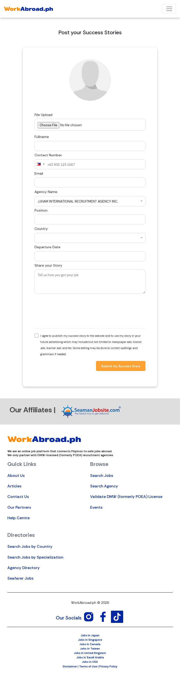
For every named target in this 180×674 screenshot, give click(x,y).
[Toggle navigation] (169, 9)
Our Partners (19, 507)
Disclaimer (70, 666)
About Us (16, 475)
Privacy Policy (108, 666)
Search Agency (104, 486)
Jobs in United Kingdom (90, 653)
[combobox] (40, 164)
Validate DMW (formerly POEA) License (126, 496)
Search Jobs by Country (29, 546)
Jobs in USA (90, 661)
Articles (14, 486)
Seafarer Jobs (20, 578)
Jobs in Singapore (90, 639)
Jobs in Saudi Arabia (90, 657)
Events (96, 507)
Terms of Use (88, 666)
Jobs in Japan (90, 635)
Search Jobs (101, 475)
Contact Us (18, 496)
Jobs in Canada (90, 644)
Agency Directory (23, 567)
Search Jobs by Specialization (35, 557)
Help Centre (18, 517)
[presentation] (72, 311)
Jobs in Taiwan (90, 648)
